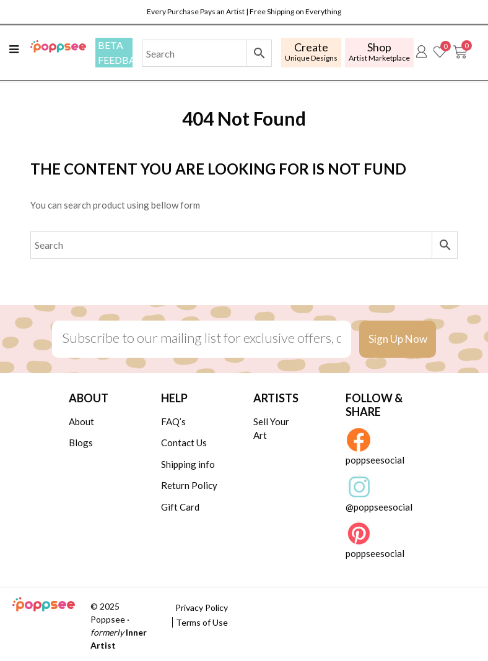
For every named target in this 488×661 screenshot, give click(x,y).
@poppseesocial (379, 493)
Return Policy (189, 485)
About (81, 421)
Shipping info (188, 464)
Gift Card (180, 506)
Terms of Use (202, 622)
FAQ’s (173, 421)
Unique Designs (311, 51)
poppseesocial (375, 446)
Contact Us (184, 442)
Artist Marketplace (379, 51)
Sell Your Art (271, 428)
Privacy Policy (201, 607)
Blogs (81, 442)
